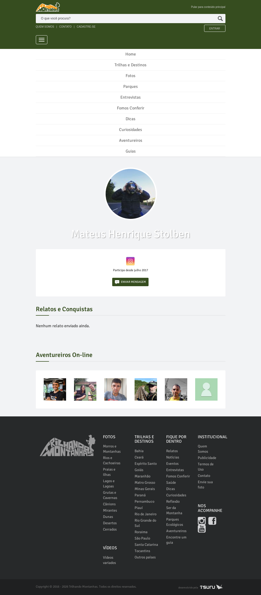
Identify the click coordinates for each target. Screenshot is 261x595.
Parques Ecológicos (174, 522)
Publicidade (207, 458)
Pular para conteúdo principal (208, 7)
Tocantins (142, 551)
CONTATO (65, 26)
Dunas (108, 517)
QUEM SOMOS (45, 26)
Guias (131, 151)
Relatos (172, 451)
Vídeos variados (109, 560)
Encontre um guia (176, 540)
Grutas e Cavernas (110, 495)
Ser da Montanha (174, 510)
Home (130, 54)
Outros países (145, 557)
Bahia (139, 451)
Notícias (172, 457)
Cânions (109, 504)
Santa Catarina (146, 544)
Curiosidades (130, 129)
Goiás (139, 470)
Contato (204, 475)
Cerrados (110, 529)
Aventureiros (130, 140)
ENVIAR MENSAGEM (130, 282)
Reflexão (173, 501)
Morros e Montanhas (112, 449)
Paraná (140, 495)
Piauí (139, 508)
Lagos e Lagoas (109, 483)
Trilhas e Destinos (130, 65)
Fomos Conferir (130, 108)
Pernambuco (144, 501)
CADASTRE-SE (86, 26)
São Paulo (142, 538)
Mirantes (110, 510)
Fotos (130, 75)
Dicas (130, 119)
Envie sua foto (205, 485)
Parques (130, 86)
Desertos (110, 523)
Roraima (141, 532)
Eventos (172, 463)
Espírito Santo (146, 463)
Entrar (214, 28)
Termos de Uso (206, 467)
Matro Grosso (145, 482)
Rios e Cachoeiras (111, 460)
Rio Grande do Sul (145, 523)
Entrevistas (130, 97)
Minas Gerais (145, 489)
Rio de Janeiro (145, 514)
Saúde (171, 482)
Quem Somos (203, 449)
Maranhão (142, 476)
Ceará (139, 457)
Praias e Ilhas (109, 472)
